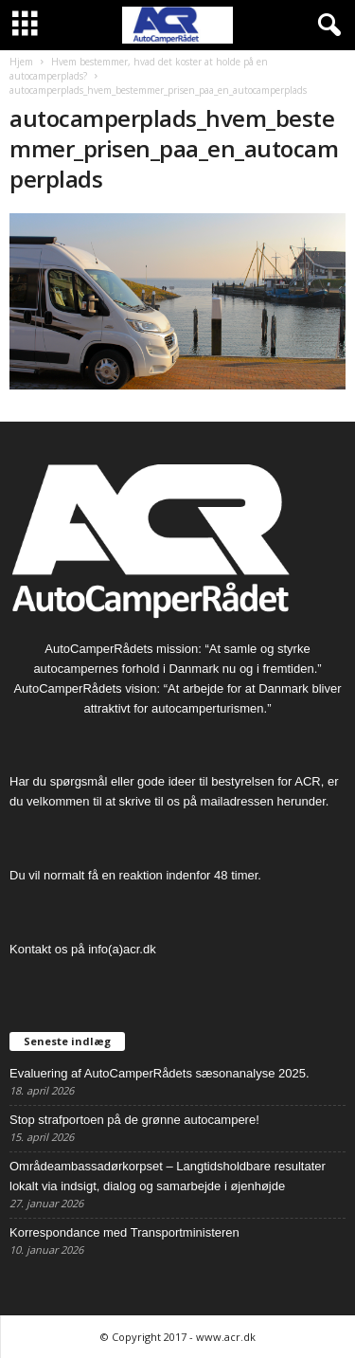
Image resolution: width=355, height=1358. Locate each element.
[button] (325, 25)
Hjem (21, 61)
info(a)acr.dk (122, 949)
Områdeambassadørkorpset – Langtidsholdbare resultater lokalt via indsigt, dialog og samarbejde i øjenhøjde (167, 1176)
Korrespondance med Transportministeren (124, 1232)
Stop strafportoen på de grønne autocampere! (134, 1120)
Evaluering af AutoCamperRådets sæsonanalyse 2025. (159, 1073)
